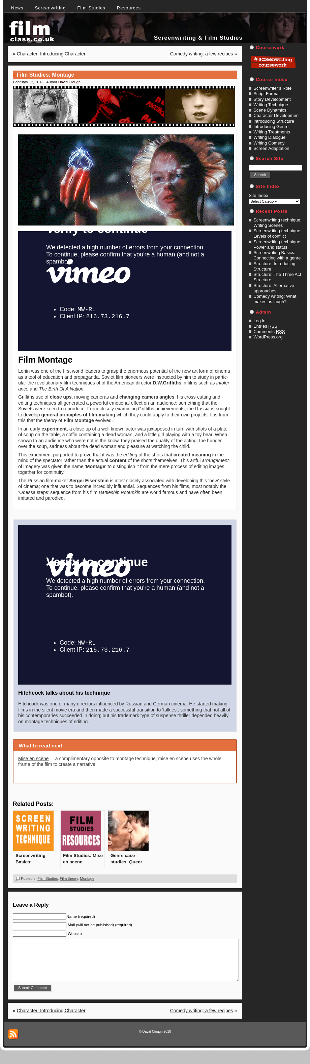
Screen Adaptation (271, 148)
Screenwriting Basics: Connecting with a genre (277, 255)
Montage (87, 878)
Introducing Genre (270, 126)
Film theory (69, 878)
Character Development (276, 115)
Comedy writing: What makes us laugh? (274, 299)
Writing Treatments (271, 131)
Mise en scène (33, 758)
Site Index (258, 195)
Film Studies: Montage (45, 75)
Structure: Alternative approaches (273, 288)
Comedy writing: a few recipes (201, 53)
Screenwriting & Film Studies (198, 38)
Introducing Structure (273, 121)
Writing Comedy (268, 143)
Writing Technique (270, 104)
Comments (269, 331)
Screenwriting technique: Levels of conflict (277, 233)
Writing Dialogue (269, 137)
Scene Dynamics (269, 110)
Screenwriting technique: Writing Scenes (277, 222)
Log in (259, 320)
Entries (265, 326)
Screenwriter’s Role (272, 88)
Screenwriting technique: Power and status (277, 244)
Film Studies (47, 878)
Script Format (266, 93)
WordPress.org (267, 336)
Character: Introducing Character (51, 53)
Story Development (272, 99)
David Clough (69, 82)
